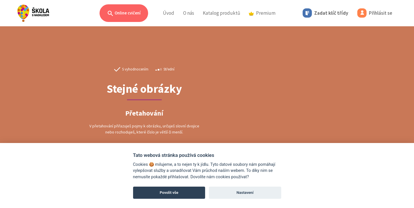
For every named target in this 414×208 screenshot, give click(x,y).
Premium (262, 13)
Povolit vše (169, 192)
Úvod (168, 13)
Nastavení (244, 192)
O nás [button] (188, 13)
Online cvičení (124, 13)
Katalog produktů (221, 13)
